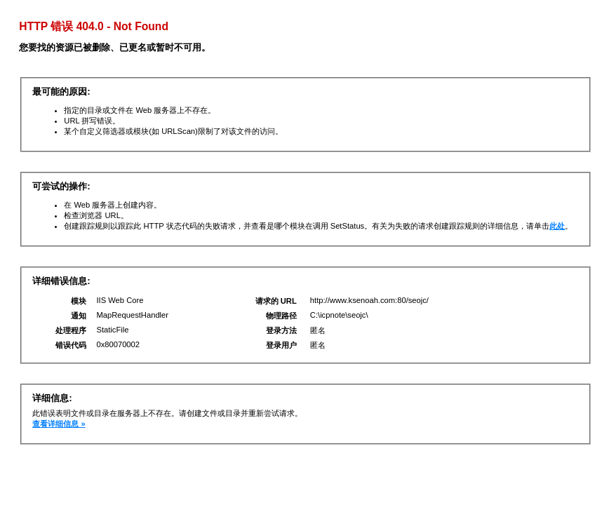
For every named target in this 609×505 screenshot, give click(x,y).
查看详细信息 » (58, 423)
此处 (557, 226)
